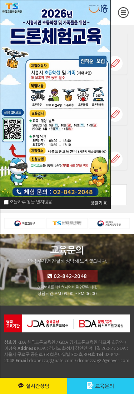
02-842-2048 (67, 275)
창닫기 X (98, 203)
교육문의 (100, 385)
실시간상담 (33, 385)
